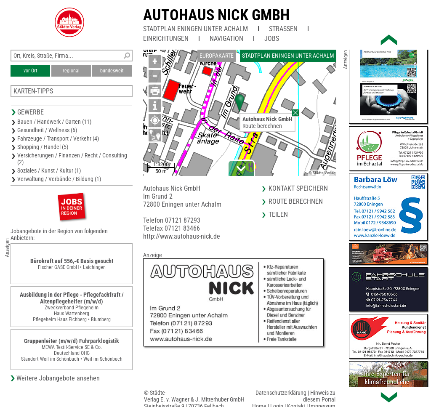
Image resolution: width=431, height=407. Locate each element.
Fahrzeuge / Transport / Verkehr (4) (58, 138)
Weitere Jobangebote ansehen (58, 378)
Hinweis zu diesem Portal (319, 396)
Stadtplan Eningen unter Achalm (195, 29)
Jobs (271, 39)
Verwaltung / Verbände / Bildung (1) (59, 179)
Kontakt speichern (298, 188)
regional (71, 71)
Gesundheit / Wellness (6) (47, 130)
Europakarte (217, 55)
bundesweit (112, 71)
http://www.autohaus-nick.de (181, 236)
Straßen (283, 29)
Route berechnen (262, 125)
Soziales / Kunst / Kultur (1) (49, 170)
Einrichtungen (166, 39)
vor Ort (30, 71)
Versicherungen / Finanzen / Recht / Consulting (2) (72, 158)
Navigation (226, 39)
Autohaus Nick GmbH (216, 15)
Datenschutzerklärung (280, 392)
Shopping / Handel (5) (42, 147)
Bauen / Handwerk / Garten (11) (54, 121)
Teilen (278, 214)
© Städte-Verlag (322, 172)
